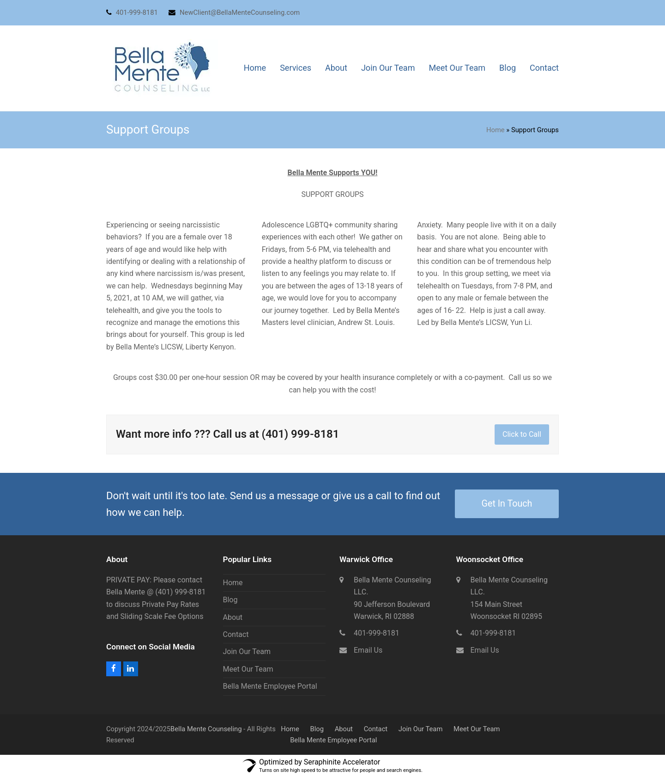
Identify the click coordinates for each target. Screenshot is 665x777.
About (233, 617)
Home (495, 130)
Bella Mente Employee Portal (270, 686)
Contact (236, 634)
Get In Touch (507, 503)
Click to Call (521, 434)
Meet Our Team (248, 669)
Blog (230, 599)
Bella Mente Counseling (206, 729)
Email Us (368, 650)
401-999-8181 (376, 633)
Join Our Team (247, 651)
